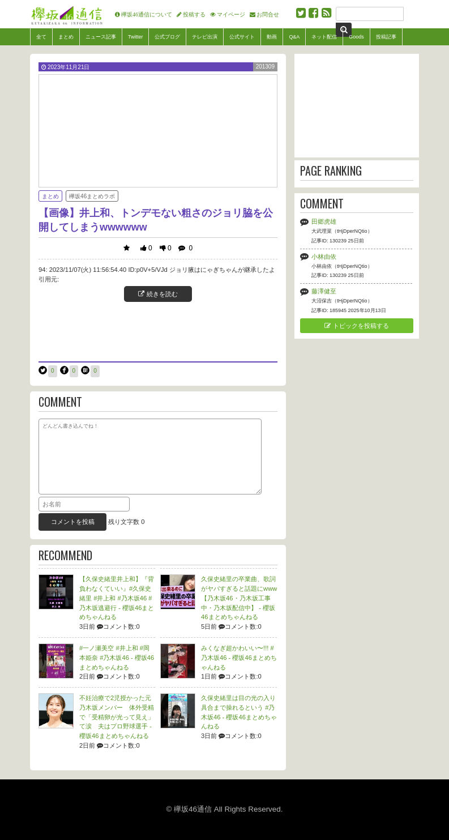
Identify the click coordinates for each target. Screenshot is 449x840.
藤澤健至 (323, 291)
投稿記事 (386, 37)
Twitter (135, 37)
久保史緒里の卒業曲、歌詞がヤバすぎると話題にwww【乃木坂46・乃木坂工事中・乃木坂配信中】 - (239, 597)
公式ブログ (167, 37)
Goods (356, 37)
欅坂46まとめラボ (92, 196)
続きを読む (157, 294)
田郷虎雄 (323, 221)
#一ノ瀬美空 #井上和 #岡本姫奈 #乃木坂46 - (116, 658)
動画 (272, 37)
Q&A (294, 37)
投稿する (194, 14)
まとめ (66, 37)
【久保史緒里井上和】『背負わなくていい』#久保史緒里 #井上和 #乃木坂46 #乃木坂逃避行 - (116, 597)
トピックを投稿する (356, 325)
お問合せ (267, 14)
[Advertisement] (158, 330)
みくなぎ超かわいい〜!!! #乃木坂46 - (239, 658)
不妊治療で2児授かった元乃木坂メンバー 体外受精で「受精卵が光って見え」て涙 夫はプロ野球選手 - (116, 716)
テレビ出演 (204, 37)
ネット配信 (324, 37)
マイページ (231, 14)
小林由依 (323, 256)
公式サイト (242, 37)
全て (41, 37)
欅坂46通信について (146, 14)
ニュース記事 (100, 37)
